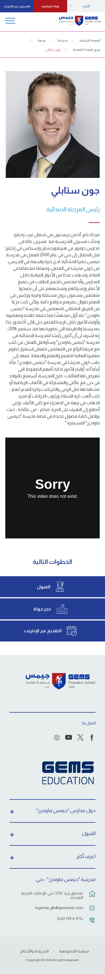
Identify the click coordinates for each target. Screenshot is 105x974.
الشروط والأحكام (34, 951)
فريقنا (42, 40)
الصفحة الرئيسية (90, 40)
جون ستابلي (53, 49)
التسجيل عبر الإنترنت (17, 6)
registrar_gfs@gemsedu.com (59, 907)
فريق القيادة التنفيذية (86, 49)
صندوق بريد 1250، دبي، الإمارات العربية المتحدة (52, 895)
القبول (43, 586)
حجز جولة (42, 608)
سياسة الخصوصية (74, 951)
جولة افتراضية (50, 6)
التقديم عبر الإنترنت (43, 630)
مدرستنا (62, 40)
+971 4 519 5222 (70, 918)
